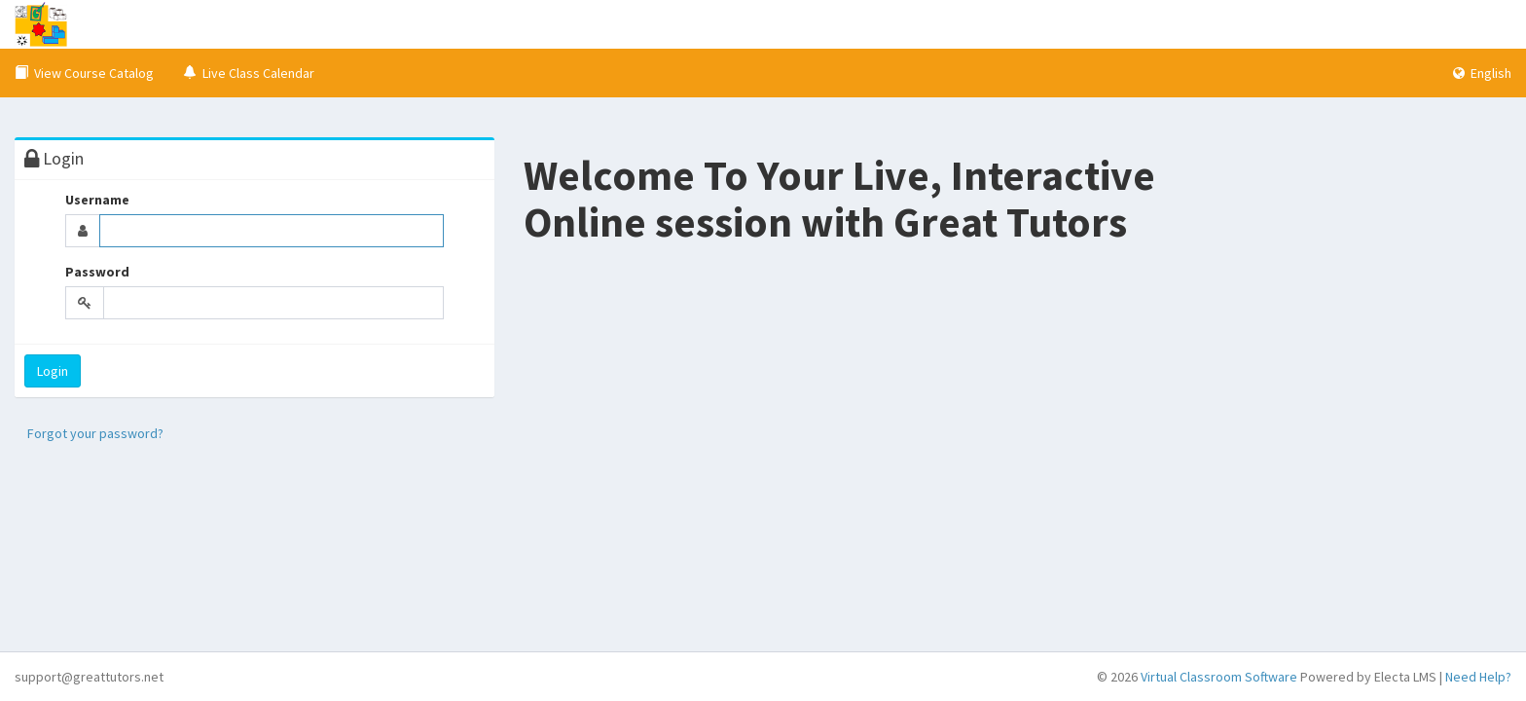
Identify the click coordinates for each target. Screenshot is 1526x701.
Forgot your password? (95, 433)
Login (52, 371)
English (1482, 73)
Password (97, 271)
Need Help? (1478, 676)
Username (97, 199)
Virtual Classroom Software (1219, 676)
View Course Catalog (84, 73)
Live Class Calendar (248, 73)
